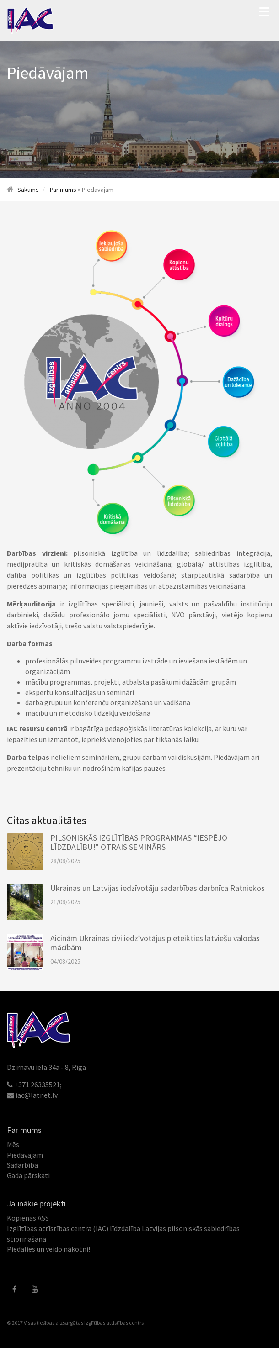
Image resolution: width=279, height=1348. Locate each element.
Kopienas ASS (28, 1217)
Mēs (13, 1144)
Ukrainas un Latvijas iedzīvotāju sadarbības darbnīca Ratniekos (157, 888)
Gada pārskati (28, 1175)
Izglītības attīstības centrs (114, 1322)
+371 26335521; (38, 1084)
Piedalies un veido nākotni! (48, 1248)
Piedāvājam (25, 1154)
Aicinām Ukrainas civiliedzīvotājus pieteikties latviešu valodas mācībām (155, 943)
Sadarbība (22, 1164)
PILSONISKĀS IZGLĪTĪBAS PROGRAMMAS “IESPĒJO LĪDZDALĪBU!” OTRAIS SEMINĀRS (138, 842)
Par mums (63, 189)
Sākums (28, 189)
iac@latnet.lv (37, 1095)
